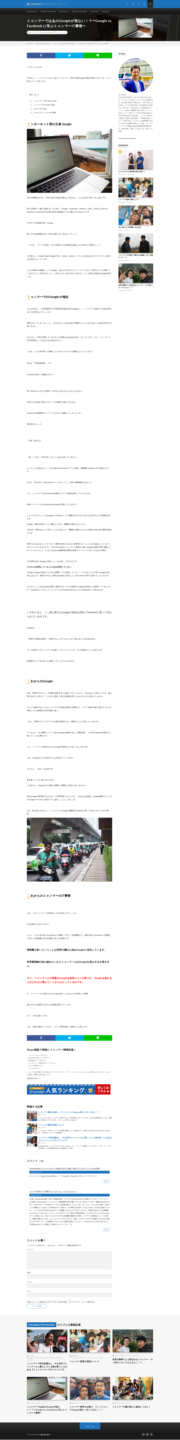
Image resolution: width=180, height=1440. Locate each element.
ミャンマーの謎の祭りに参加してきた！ (131, 1407)
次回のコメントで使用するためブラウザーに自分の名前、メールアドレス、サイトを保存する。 (61, 1302)
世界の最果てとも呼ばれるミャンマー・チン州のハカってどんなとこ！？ (132, 1361)
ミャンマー (61, 32)
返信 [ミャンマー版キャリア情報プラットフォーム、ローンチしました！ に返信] (105, 1230)
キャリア (87, 1358)
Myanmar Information (48, 11)
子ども (101, 1358)
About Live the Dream (80, 11)
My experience (32, 11)
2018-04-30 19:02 (36, 1172)
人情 (133, 1356)
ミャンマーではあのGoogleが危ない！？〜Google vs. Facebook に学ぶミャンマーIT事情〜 (47, 1410)
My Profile (95, 11)
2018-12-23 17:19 (36, 1195)
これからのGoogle (38, 109)
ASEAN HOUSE (143, 126)
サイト (29, 1291)
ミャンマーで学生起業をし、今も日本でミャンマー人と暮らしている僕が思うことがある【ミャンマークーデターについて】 (47, 1366)
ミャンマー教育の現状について (51, 1125)
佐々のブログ (45, 1435)
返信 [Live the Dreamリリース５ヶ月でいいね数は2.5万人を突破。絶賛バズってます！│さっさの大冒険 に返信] (105, 1181)
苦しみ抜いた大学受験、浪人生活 (129, 227)
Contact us (107, 11)
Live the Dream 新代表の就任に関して (131, 172)
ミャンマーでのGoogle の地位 (42, 105)
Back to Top (90, 1427)
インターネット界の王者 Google (43, 101)
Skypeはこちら (32, 1078)
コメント (30, 1250)
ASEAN (31, 1358)
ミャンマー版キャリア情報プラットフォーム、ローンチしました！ (53, 1192)
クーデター (59, 1358)
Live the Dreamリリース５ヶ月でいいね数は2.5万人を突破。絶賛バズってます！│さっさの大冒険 (64, 1169)
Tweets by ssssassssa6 (126, 139)
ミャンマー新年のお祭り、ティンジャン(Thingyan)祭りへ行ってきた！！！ (69, 1112)
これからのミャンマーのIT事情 (43, 113)
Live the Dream (50, 1358)
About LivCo (64, 11)
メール (30, 1282)
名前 (29, 1273)
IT (56, 32)
